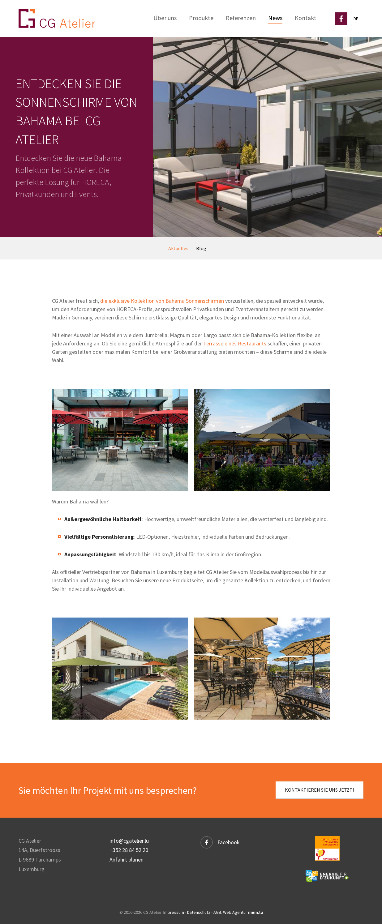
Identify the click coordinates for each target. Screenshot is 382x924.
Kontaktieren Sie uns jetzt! (319, 790)
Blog (201, 248)
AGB (217, 912)
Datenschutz (198, 912)
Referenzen (241, 18)
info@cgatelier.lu (129, 840)
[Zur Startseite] (57, 18)
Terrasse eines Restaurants (234, 343)
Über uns (165, 18)
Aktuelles (178, 248)
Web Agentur (235, 912)
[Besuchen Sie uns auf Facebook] (341, 18)
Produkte (201, 18)
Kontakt (305, 18)
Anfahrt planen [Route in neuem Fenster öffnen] (126, 859)
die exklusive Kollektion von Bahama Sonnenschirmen (162, 300)
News (275, 18)
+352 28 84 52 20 (128, 849)
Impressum (173, 912)
